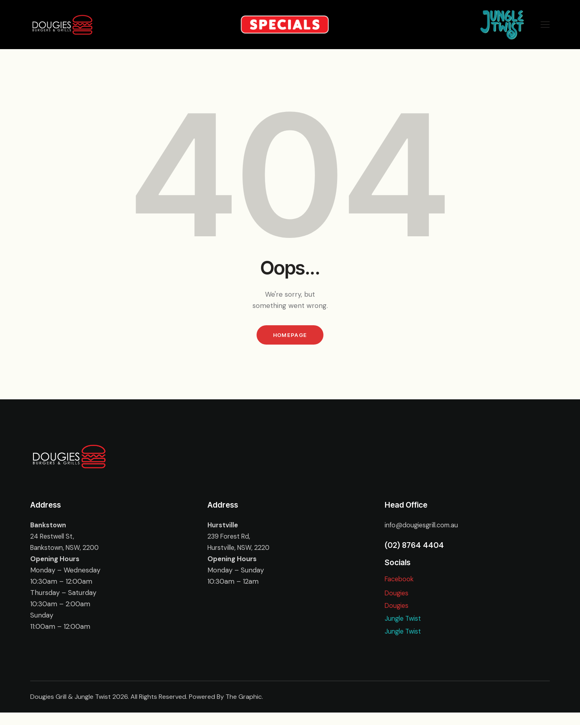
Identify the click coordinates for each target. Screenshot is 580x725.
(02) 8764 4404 (414, 548)
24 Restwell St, (53, 538)
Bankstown (48, 527)
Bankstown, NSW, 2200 (67, 549)
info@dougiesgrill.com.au (424, 527)
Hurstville (223, 527)
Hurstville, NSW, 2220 (240, 549)
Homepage (290, 336)
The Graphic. (244, 709)
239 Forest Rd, (230, 538)
